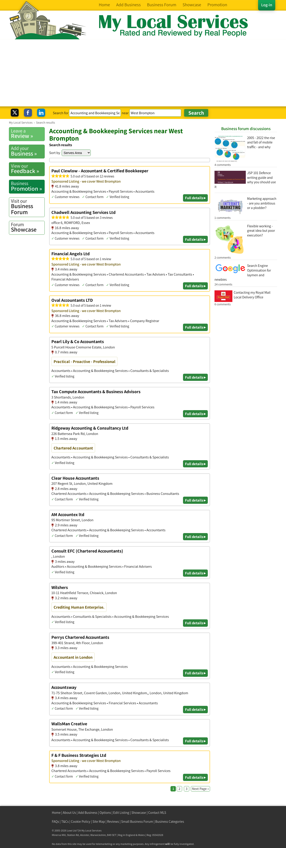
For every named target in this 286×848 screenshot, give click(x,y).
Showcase (27, 227)
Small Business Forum (137, 821)
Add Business (87, 812)
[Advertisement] (143, 73)
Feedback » (27, 169)
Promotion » (27, 186)
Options (105, 812)
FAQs (55, 821)
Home (56, 812)
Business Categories (169, 821)
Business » (27, 151)
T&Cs (65, 821)
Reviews (113, 821)
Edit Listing (121, 812)
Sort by (54, 152)
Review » (27, 134)
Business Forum (27, 207)
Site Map (99, 821)
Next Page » (200, 788)
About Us (69, 812)
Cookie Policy (80, 821)
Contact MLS (157, 812)
